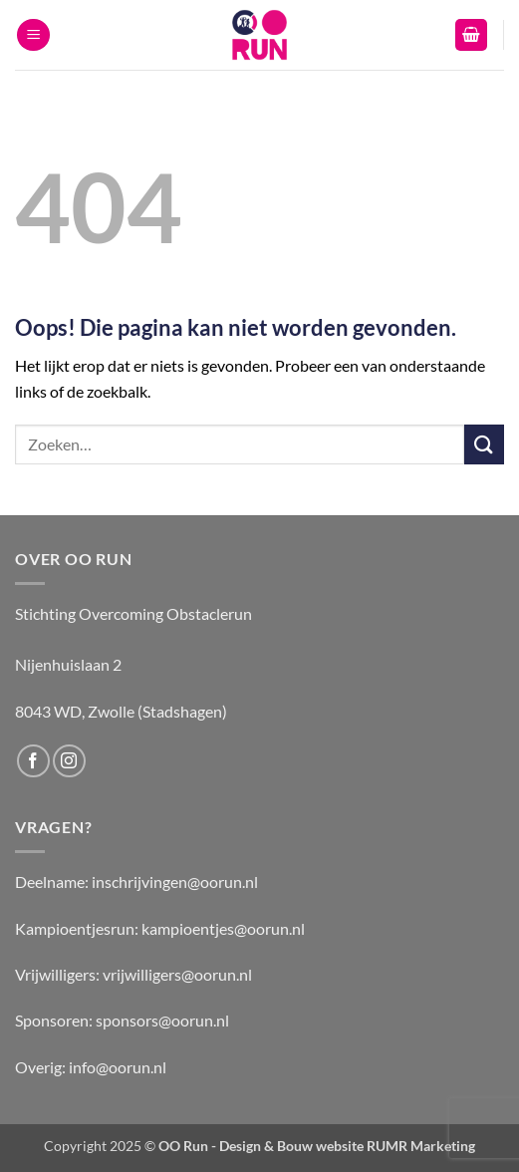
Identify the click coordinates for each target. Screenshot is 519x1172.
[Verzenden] (484, 444)
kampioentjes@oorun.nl (223, 928)
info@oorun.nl (117, 1066)
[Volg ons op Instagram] (69, 760)
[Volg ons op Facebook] (33, 760)
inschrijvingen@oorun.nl (175, 881)
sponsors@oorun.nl (162, 1020)
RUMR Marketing (421, 1145)
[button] (33, 35)
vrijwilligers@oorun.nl (177, 974)
